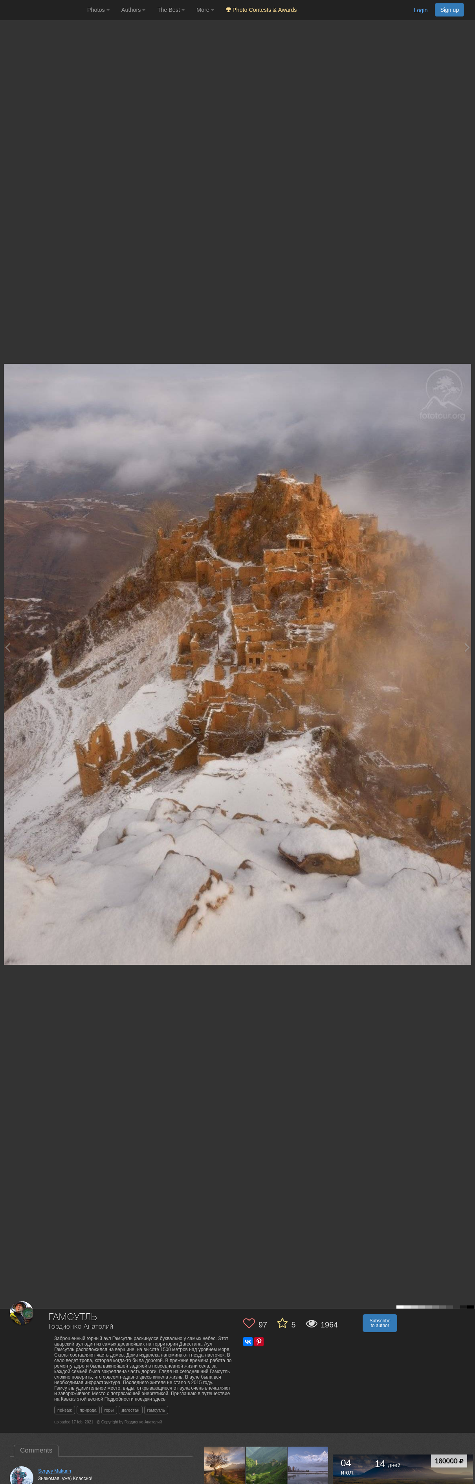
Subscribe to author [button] (379, 1323)
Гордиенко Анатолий (81, 1327)
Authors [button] (133, 10)
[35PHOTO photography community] (42, 10)
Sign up (449, 10)
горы (109, 1410)
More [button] (205, 10)
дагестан (130, 1410)
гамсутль (156, 1410)
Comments (36, 1450)
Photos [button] (98, 10)
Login (420, 10)
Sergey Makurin (54, 1471)
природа (88, 1410)
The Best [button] (171, 10)
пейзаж (64, 1410)
